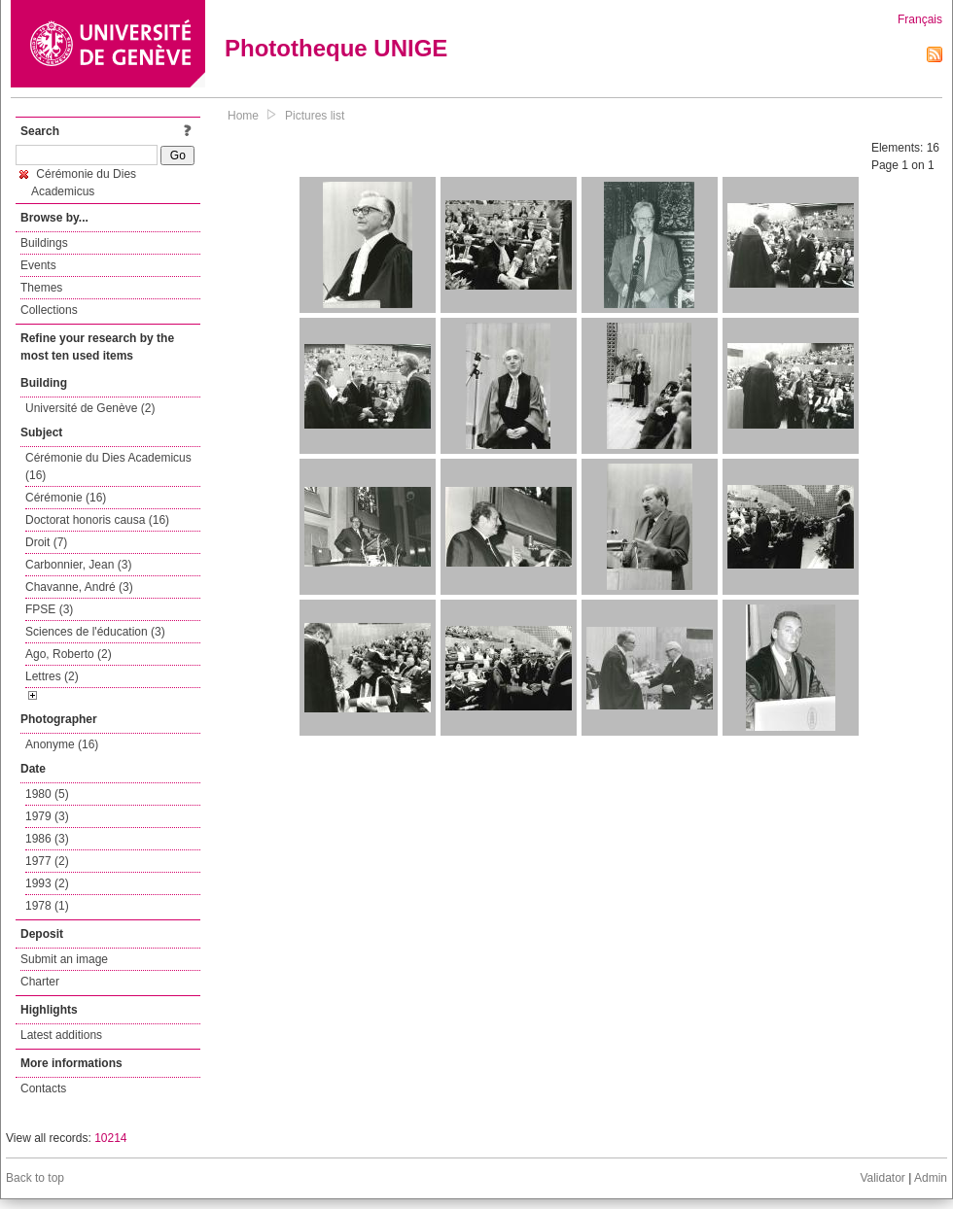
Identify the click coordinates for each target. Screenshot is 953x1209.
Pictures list (314, 115)
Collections (49, 310)
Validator (882, 1178)
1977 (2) (47, 861)
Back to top (35, 1178)
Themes (41, 287)
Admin (930, 1178)
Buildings (44, 243)
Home (243, 115)
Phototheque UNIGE (336, 48)
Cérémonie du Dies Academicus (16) (108, 466)
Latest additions (61, 1035)
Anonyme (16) (61, 744)
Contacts (43, 1088)
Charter (39, 981)
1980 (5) (47, 794)
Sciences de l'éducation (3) (95, 632)
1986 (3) (47, 839)
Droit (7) (46, 542)
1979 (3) (47, 816)
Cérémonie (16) (65, 497)
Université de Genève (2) (90, 408)
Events (38, 265)
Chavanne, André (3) (79, 587)
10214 (110, 1138)
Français (920, 19)
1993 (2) (47, 883)
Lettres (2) (52, 676)
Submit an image (64, 959)
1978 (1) (47, 906)
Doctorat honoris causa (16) (97, 520)
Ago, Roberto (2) (68, 654)
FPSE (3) (49, 609)
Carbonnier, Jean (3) (78, 564)
